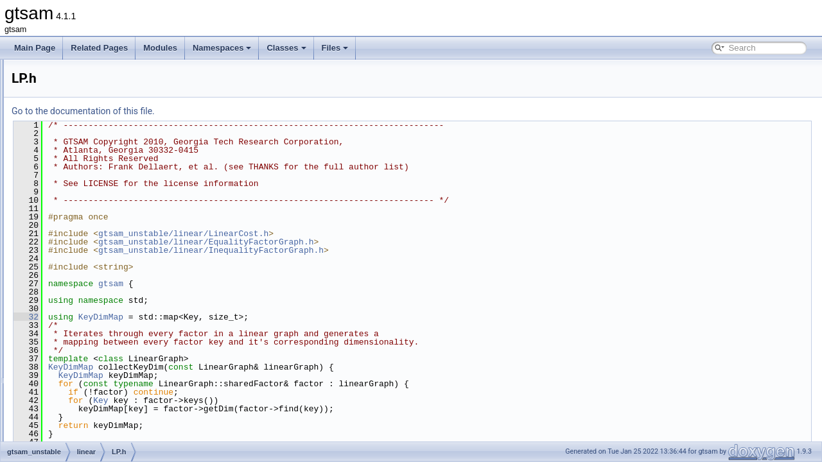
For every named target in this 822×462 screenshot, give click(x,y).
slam (61, 419)
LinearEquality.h (90, 236)
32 (186, 317)
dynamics (69, 109)
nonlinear (68, 405)
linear (62, 123)
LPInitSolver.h (86, 278)
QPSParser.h (85, 377)
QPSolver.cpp (86, 349)
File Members (55, 433)
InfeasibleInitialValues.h (103, 193)
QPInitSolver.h (87, 334)
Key (261, 400)
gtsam (271, 283)
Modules (160, 48)
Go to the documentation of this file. (243, 111)
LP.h (70, 264)
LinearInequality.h (93, 250)
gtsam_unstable (69, 66)
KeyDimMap (261, 317)
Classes (286, 48)
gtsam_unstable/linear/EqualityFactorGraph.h (366, 242)
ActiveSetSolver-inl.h (98, 137)
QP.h (71, 320)
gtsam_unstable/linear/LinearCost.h (344, 233)
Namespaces (222, 48)
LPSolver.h (81, 306)
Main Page (34, 48)
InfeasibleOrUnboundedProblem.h (121, 207)
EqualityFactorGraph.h (101, 165)
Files (335, 48)
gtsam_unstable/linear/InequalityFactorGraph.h (371, 250)
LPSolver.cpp (86, 292)
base (61, 80)
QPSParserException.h (102, 391)
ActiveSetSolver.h (93, 151)
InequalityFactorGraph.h (104, 179)
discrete (66, 94)
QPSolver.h (82, 363)
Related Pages (99, 48)
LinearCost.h (85, 222)
